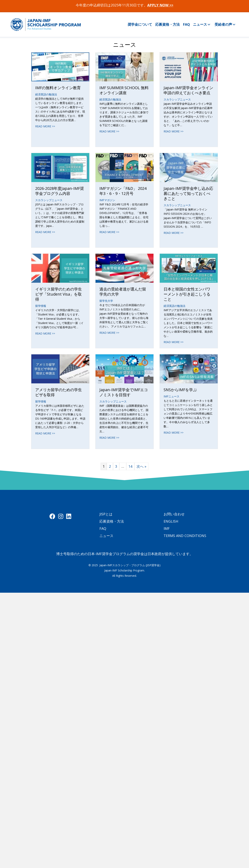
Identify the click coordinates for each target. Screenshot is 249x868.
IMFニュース (171, 396)
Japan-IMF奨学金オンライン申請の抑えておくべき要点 (188, 90)
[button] (209, 24)
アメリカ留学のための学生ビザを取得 (58, 392)
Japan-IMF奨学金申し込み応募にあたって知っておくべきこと (188, 193)
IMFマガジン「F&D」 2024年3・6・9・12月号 (122, 191)
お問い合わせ (174, 514)
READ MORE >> (45, 126)
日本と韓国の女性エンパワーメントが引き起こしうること (187, 294)
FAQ (102, 528)
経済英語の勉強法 (46, 94)
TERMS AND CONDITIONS (185, 535)
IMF (167, 528)
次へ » (141, 466)
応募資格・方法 (111, 521)
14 (130, 466)
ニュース (106, 535)
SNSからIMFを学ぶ (180, 389)
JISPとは (105, 514)
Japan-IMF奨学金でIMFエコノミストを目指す (123, 392)
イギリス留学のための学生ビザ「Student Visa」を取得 (58, 294)
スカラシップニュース (177, 99)
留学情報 (40, 306)
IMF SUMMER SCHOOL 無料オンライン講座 (124, 90)
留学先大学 (106, 301)
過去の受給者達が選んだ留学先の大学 (122, 291)
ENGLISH (171, 521)
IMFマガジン (107, 200)
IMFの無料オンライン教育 (58, 87)
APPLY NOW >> (160, 5)
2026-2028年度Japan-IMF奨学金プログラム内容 (59, 191)
